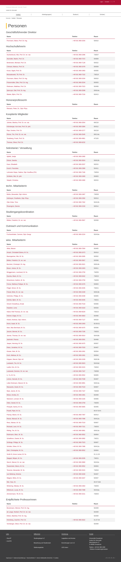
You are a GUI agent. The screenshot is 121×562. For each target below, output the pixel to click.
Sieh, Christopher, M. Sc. (15, 450)
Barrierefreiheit (31, 558)
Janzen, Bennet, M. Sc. (14, 331)
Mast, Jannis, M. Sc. (13, 391)
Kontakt (107, 1)
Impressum (9, 558)
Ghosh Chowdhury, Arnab (15, 304)
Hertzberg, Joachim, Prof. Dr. (16, 520)
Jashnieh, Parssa (12, 339)
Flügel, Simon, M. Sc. (14, 288)
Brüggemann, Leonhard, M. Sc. (17, 272)
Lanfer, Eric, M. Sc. (13, 367)
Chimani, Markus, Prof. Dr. (15, 66)
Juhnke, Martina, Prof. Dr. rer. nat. (18, 122)
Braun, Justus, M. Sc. (14, 268)
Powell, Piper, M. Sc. (14, 411)
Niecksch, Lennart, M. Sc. (15, 399)
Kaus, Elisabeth (12, 164)
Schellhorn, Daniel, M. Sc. (15, 438)
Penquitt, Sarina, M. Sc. (15, 407)
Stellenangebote (39, 547)
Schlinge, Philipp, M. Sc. (15, 442)
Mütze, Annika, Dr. (13, 395)
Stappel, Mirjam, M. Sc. (14, 458)
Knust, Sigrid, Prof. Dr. (14, 70)
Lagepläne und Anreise (68, 538)
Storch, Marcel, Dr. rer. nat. (16, 462)
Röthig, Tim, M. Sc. (13, 430)
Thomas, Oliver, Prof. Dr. (15, 142)
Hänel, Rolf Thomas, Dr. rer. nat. (17, 312)
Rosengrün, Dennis (13, 206)
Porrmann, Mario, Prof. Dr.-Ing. (17, 41)
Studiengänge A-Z (39, 538)
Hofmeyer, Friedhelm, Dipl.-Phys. (18, 198)
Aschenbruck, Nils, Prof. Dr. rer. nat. (19, 55)
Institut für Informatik (11, 10)
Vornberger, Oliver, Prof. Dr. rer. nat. (19, 524)
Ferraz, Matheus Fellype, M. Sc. (17, 284)
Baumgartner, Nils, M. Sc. (15, 256)
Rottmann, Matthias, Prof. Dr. (16, 86)
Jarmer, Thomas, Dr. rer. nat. (16, 335)
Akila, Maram (11, 248)
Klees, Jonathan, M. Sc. (15, 347)
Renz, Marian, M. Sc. (14, 422)
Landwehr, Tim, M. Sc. (14, 363)
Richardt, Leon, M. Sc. (14, 426)
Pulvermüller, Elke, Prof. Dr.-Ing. (17, 82)
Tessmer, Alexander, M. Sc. (16, 470)
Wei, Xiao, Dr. (11, 482)
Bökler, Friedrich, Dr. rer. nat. (16, 220)
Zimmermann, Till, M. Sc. (15, 494)
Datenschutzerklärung (19, 558)
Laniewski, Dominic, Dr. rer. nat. (17, 371)
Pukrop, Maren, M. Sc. (14, 415)
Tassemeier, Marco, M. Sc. (16, 466)
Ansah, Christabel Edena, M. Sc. (18, 252)
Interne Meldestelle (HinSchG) (44, 558)
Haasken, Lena (12, 308)
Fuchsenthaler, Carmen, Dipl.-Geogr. (19, 234)
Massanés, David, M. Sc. (15, 387)
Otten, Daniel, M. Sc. (14, 403)
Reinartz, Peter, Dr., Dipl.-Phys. (17, 108)
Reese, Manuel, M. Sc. (14, 418)
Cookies (56, 558)
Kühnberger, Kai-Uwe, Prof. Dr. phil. (19, 126)
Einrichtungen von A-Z (68, 543)
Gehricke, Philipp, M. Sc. (15, 296)
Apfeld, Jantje (11, 156)
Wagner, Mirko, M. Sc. (14, 478)
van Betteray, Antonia (14, 474)
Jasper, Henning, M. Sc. (15, 343)
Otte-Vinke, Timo (12, 202)
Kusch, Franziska (12, 168)
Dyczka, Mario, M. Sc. (14, 276)
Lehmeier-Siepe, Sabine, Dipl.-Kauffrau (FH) (21, 172)
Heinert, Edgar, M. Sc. (14, 316)
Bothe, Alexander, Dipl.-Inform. (17, 194)
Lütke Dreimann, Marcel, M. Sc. (17, 383)
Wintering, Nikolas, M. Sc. (15, 486)
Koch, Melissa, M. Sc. (14, 355)
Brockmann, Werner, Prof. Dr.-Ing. (18, 508)
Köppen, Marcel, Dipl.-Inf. (15, 359)
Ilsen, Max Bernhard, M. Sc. (16, 327)
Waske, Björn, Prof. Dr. (14, 94)
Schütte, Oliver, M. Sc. (14, 446)
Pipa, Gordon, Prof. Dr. (14, 130)
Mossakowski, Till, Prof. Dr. (16, 74)
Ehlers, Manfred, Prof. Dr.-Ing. (17, 516)
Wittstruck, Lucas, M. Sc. (15, 490)
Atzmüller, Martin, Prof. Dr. (15, 59)
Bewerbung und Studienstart (42, 543)
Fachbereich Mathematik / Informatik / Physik (16, 7)
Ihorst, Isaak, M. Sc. (13, 323)
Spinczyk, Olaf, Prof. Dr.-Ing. (16, 90)
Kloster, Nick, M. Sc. (13, 351)
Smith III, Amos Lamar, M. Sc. (17, 454)
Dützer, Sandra (12, 160)
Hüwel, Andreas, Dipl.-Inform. (16, 320)
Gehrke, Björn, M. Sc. (14, 300)
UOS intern (65, 547)
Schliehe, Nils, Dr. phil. (14, 176)
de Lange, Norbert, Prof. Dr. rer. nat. (19, 512)
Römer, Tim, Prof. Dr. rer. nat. (16, 134)
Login (101, 1)
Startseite (8, 18)
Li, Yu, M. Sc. (11, 375)
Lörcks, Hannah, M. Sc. (14, 379)
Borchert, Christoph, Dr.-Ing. (16, 264)
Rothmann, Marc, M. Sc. (15, 434)
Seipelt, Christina (12, 180)
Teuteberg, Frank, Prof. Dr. (16, 138)
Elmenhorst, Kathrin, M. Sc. (16, 280)
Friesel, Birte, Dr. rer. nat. (15, 292)
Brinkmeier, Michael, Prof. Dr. (16, 63)
